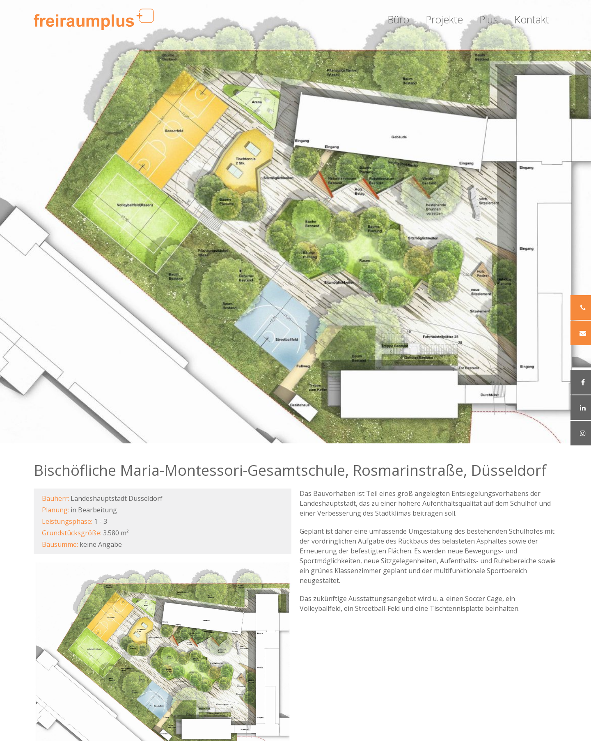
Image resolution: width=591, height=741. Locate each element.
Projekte (444, 19)
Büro (398, 19)
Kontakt (531, 19)
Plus (488, 19)
